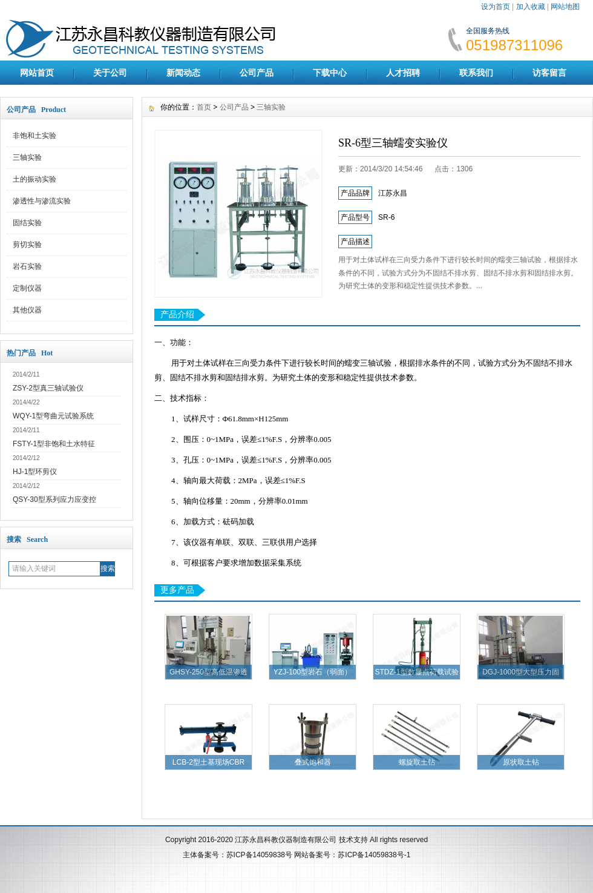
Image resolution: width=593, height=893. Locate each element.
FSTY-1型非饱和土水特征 (54, 444)
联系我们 (476, 72)
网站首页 (37, 72)
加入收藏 (530, 6)
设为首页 (495, 6)
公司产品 (257, 72)
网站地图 (565, 6)
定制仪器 (27, 288)
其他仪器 (27, 310)
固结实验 (27, 223)
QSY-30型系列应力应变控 (54, 499)
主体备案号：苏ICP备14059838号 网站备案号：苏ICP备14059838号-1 (297, 855)
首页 (204, 107)
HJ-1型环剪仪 (35, 471)
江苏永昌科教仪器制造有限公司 (286, 839)
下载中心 (330, 72)
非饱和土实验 (34, 135)
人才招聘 (403, 72)
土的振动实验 (34, 179)
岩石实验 (27, 266)
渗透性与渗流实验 (42, 201)
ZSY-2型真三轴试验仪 (48, 388)
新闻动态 (183, 72)
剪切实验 (27, 244)
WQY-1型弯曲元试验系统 (53, 416)
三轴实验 (27, 157)
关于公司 (110, 72)
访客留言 (549, 72)
